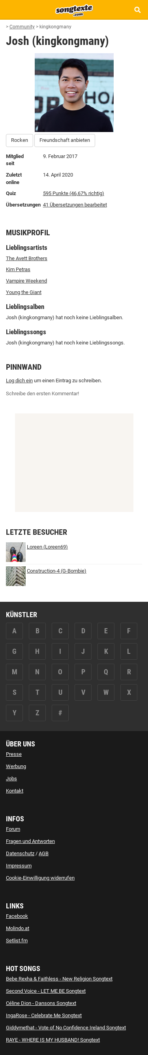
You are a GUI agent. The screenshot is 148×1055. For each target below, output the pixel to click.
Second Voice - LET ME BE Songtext (46, 991)
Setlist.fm (17, 940)
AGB (44, 853)
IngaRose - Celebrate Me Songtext (44, 1015)
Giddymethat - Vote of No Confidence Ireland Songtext (66, 1028)
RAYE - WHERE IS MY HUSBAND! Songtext (53, 1040)
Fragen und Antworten (30, 841)
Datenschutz (20, 853)
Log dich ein (19, 380)
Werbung (16, 766)
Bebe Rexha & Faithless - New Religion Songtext (59, 979)
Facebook (17, 916)
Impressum (19, 866)
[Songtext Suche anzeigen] (137, 10)
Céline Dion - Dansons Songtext (41, 1003)
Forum (13, 829)
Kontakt (14, 791)
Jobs (11, 778)
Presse (14, 754)
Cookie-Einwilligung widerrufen (40, 878)
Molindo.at (17, 928)
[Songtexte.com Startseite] (74, 9)
